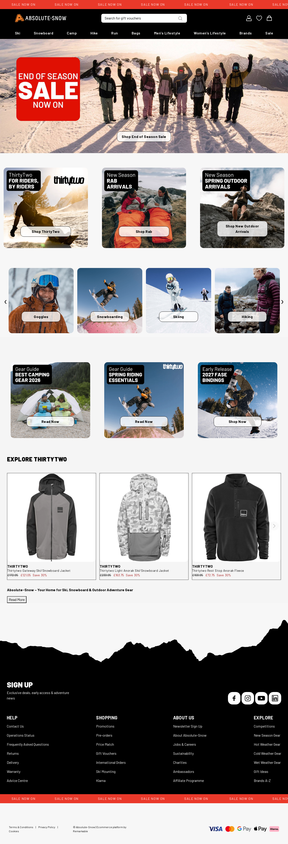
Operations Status (20, 735)
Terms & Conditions (21, 827)
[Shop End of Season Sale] (144, 96)
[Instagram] (248, 698)
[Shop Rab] (144, 208)
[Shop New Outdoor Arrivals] (242, 208)
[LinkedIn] (275, 698)
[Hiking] (247, 300)
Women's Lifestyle (210, 33)
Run (114, 33)
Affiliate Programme (188, 780)
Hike (94, 33)
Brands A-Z (262, 780)
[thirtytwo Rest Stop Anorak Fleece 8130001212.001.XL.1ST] (236, 517)
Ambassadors (183, 771)
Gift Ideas (261, 771)
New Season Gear (267, 735)
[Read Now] (50, 400)
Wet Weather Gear (267, 762)
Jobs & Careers (184, 744)
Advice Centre (17, 780)
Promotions (105, 726)
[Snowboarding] (109, 300)
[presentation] (5, 301)
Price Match (105, 744)
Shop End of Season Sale (144, 136)
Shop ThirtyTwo (46, 231)
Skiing (178, 316)
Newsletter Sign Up (187, 726)
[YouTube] (261, 698)
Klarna (101, 780)
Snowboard (43, 33)
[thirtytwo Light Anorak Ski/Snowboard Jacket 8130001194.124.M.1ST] (144, 517)
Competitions (264, 726)
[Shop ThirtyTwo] (46, 208)
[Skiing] (178, 300)
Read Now (50, 421)
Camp (72, 33)
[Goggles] (41, 300)
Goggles (41, 316)
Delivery (13, 762)
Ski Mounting (106, 771)
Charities (180, 762)
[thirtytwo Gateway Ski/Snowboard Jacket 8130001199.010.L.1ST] (51, 517)
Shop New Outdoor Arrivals (242, 229)
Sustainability (183, 753)
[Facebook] (234, 698)
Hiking (247, 316)
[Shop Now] (237, 400)
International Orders (111, 762)
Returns (13, 753)
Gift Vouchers (106, 753)
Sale (269, 33)
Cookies (14, 831)
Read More (17, 599)
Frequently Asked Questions (28, 744)
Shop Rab (144, 231)
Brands (246, 33)
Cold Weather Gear (267, 753)
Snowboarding (110, 316)
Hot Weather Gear (267, 744)
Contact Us (15, 726)
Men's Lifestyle (167, 33)
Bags (136, 33)
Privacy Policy (46, 827)
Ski (17, 33)
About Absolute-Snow (190, 735)
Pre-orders (104, 735)
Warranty (13, 771)
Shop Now (238, 421)
